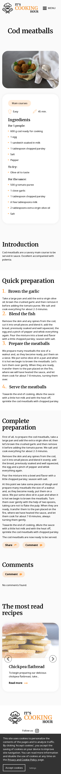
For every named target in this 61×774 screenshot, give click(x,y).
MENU (49, 8)
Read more (18, 683)
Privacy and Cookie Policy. (22, 759)
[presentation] (8, 659)
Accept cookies (14, 767)
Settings (32, 768)
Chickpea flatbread (26, 666)
